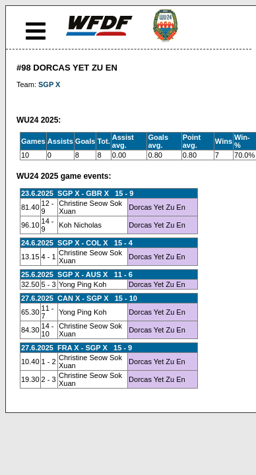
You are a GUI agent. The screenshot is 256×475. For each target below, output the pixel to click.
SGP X (49, 84)
